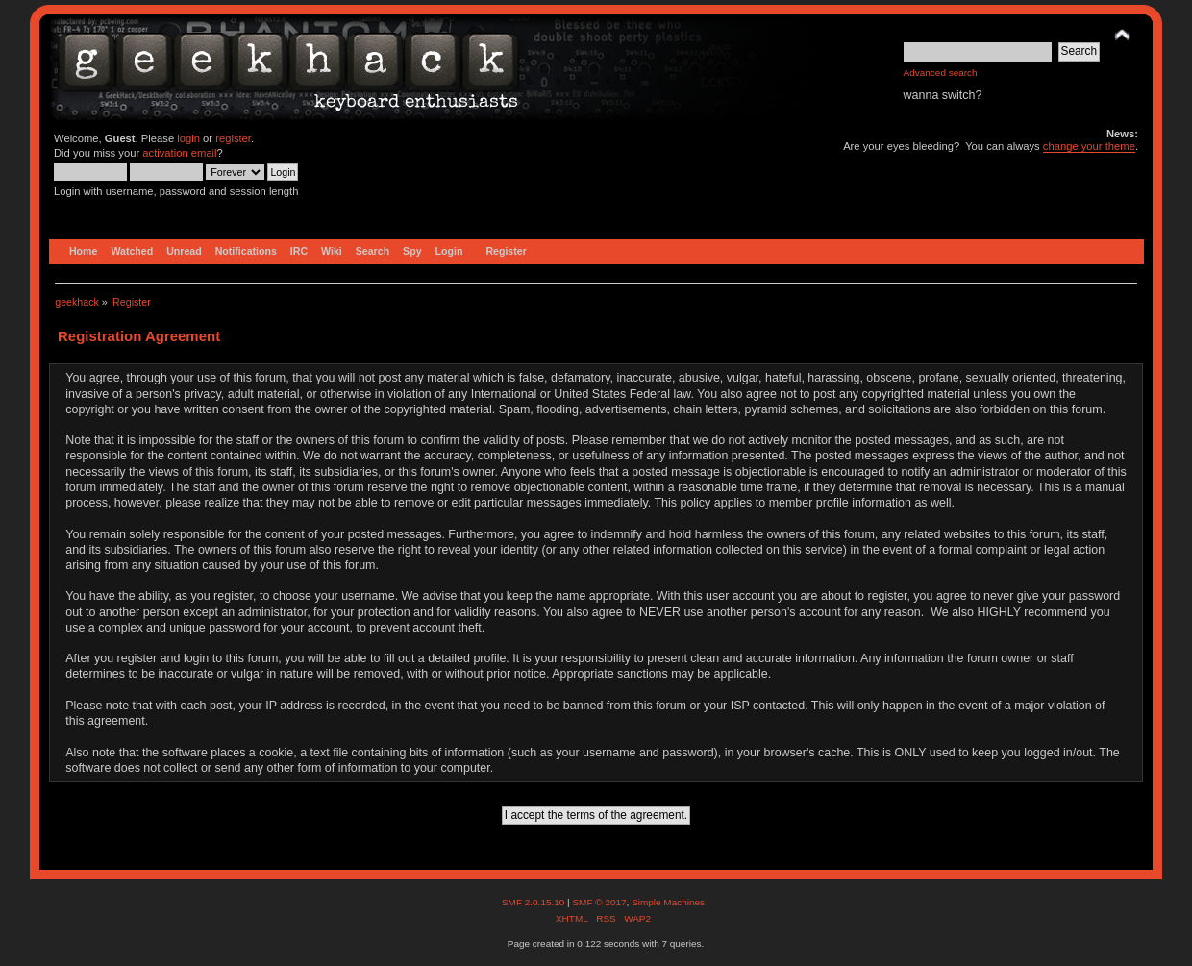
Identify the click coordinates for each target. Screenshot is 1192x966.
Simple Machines (668, 902)
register (233, 138)
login (188, 138)
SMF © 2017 (599, 902)
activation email (179, 153)
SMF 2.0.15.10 (534, 902)
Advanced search (941, 72)
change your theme (1089, 146)
